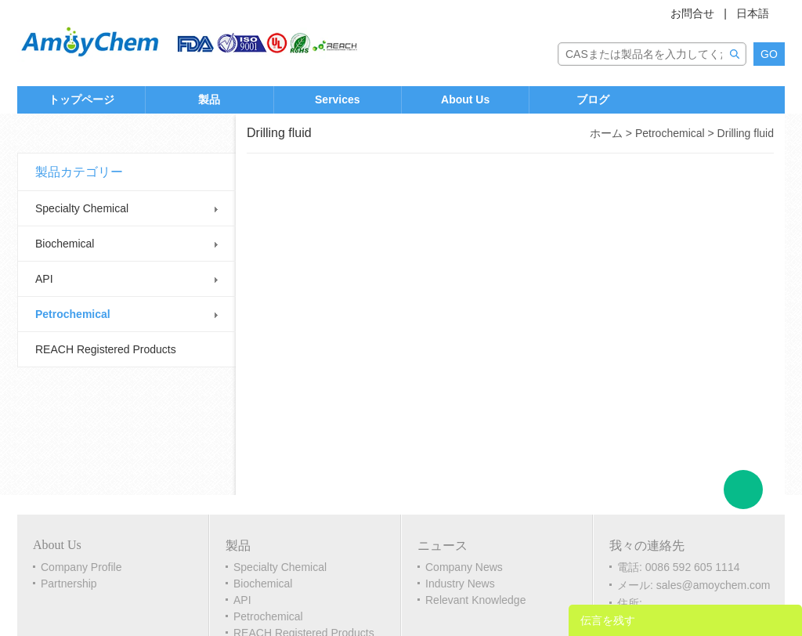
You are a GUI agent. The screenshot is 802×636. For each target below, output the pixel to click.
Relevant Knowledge (475, 600)
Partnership (69, 583)
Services (337, 99)
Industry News (460, 583)
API (44, 279)
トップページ (81, 99)
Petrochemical (72, 314)
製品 (209, 99)
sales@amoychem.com (713, 585)
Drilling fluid (745, 133)
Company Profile (81, 567)
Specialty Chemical (81, 208)
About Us (465, 99)
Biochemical (64, 243)
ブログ (592, 99)
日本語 (752, 13)
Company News (464, 567)
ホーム (606, 133)
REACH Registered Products (105, 349)
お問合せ (692, 13)
